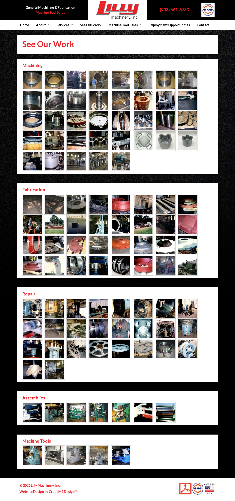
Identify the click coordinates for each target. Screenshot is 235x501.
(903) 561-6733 (174, 9)
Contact (203, 25)
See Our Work (90, 25)
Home (24, 25)
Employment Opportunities (169, 25)
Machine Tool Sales (50, 12)
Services (62, 25)
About (41, 25)
